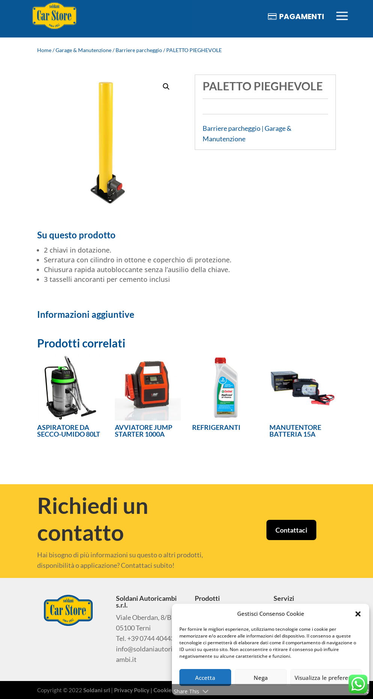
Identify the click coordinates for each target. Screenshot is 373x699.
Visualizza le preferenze (326, 677)
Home (44, 50)
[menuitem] (54, 16)
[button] (358, 614)
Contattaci (291, 530)
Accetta (205, 677)
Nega (261, 677)
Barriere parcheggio (139, 50)
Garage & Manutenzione (83, 50)
